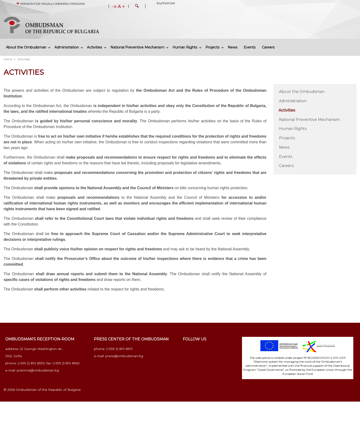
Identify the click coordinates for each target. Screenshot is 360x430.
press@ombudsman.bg (124, 356)
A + (121, 6)
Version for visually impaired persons (50, 3)
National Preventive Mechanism (137, 47)
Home (8, 59)
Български (166, 3)
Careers (268, 47)
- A (114, 6)
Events (250, 47)
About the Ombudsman (26, 47)
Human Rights (184, 47)
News (232, 47)
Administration (66, 47)
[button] (137, 6)
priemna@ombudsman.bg (38, 370)
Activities (94, 47)
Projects (212, 47)
